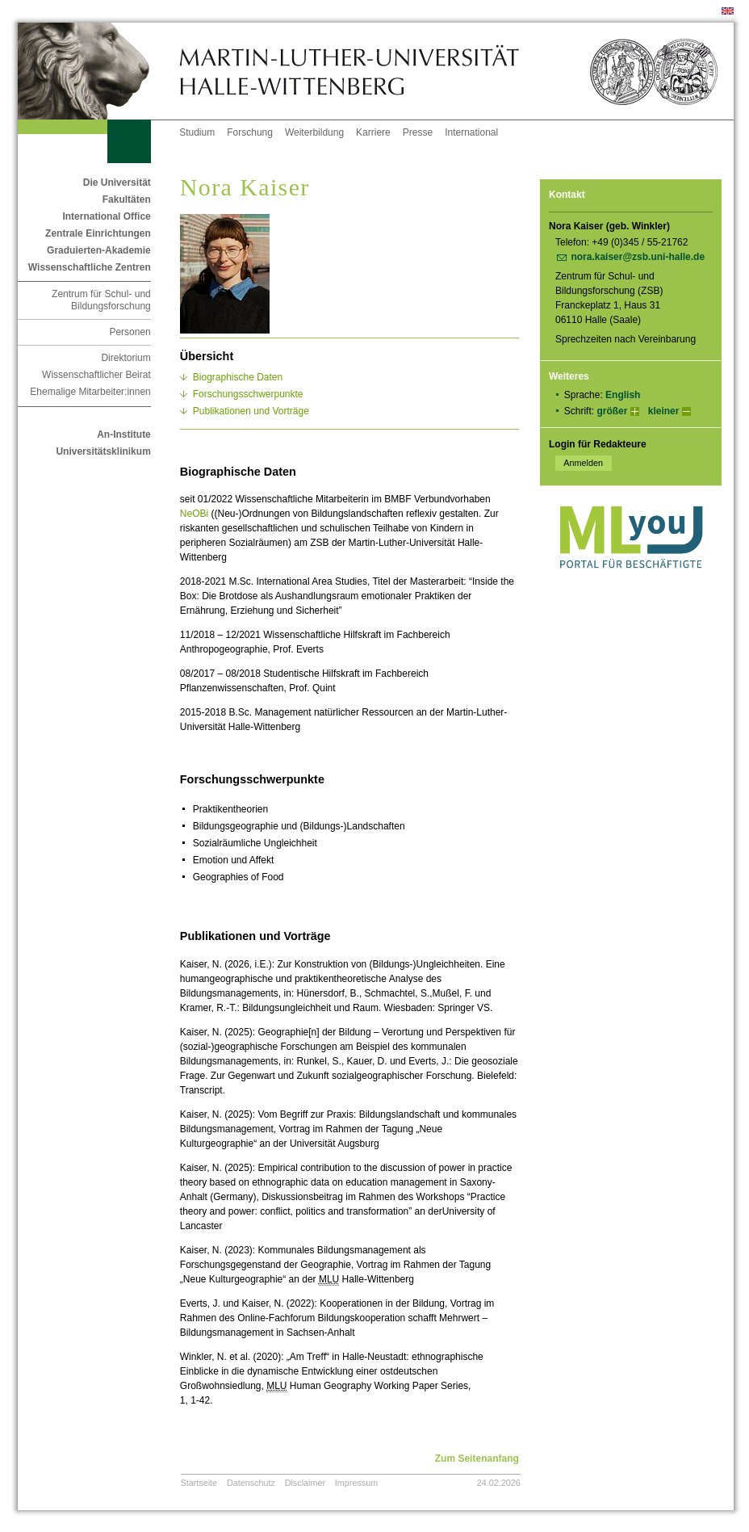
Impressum (356, 1483)
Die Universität (117, 182)
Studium (197, 132)
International (471, 132)
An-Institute (124, 434)
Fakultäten (127, 199)
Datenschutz (251, 1483)
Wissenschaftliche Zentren (89, 267)
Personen (129, 332)
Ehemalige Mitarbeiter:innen (90, 391)
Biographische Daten (237, 377)
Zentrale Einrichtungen (98, 233)
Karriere (373, 132)
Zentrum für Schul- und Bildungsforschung (101, 300)
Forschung (250, 132)
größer (611, 411)
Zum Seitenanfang (477, 1458)
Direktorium (125, 357)
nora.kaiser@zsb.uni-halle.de (638, 256)
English (622, 395)
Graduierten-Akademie (99, 250)
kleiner (664, 411)
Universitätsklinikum (103, 451)
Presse (418, 132)
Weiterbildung (314, 132)
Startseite (199, 1483)
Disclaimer (305, 1483)
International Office (106, 216)
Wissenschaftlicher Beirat (96, 374)
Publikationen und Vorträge (251, 411)
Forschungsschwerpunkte (248, 394)
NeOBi (194, 513)
